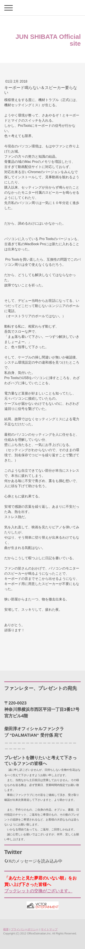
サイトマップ (49, 929)
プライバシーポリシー (25, 929)
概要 (6, 929)
